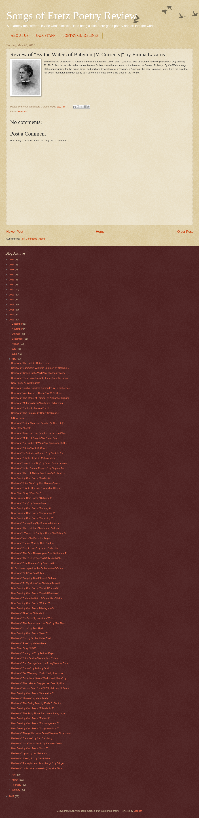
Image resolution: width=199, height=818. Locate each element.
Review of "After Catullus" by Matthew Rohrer (34, 658)
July (14, 348)
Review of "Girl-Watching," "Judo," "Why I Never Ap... (38, 673)
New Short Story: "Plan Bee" (26, 493)
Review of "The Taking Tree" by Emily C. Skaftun (36, 703)
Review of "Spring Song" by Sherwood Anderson (36, 523)
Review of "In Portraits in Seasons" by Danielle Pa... (38, 453)
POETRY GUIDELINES (81, 35)
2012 (12, 796)
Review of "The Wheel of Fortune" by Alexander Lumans (40, 398)
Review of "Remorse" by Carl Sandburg (31, 738)
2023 (12, 269)
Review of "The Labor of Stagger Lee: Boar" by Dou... (38, 683)
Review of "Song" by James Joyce (28, 503)
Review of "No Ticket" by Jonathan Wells (32, 618)
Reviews (22, 111)
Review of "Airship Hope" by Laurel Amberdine (35, 548)
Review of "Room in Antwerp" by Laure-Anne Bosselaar (39, 378)
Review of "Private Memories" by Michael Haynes (36, 488)
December (17, 323)
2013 (12, 319)
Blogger (138, 810)
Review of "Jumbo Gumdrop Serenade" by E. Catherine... (41, 388)
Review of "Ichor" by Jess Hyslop (28, 628)
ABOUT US (20, 35)
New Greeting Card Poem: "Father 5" (30, 718)
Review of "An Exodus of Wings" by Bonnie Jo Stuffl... (39, 443)
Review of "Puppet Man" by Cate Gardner (32, 543)
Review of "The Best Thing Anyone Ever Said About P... (39, 553)
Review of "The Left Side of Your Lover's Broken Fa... (38, 473)
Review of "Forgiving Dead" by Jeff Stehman (34, 578)
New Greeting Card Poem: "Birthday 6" (31, 508)
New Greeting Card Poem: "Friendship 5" (32, 708)
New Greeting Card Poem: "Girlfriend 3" (31, 498)
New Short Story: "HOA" (23, 648)
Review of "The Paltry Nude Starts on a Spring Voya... (39, 713)
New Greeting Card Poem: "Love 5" (29, 633)
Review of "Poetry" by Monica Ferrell (30, 408)
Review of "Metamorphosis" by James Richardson (37, 403)
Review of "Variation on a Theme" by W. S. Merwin (37, 393)
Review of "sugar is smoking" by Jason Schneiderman (39, 463)
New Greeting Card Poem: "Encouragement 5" (35, 723)
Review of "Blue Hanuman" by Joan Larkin (33, 563)
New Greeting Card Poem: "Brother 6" (30, 478)
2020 (12, 284)
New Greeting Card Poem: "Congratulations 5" (35, 728)
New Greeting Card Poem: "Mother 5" (30, 603)
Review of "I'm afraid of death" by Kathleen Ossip (36, 743)
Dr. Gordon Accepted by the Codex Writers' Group (37, 568)
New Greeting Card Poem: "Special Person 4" (34, 593)
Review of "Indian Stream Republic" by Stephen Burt (38, 468)
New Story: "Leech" (21, 428)
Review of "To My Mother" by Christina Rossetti (35, 583)
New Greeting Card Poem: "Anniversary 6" (33, 513)
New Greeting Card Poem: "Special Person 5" (34, 588)
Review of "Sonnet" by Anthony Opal (30, 668)
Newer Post (14, 231)
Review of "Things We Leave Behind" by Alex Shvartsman (41, 733)
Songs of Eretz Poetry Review (71, 16)
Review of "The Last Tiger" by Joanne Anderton (35, 528)
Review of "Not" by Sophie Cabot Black (31, 638)
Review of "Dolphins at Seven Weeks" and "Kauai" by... (39, 678)
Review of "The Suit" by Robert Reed (30, 363)
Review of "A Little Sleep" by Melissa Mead (33, 458)
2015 (12, 309)
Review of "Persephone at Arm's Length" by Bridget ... (39, 763)
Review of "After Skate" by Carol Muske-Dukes (35, 483)
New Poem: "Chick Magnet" (25, 383)
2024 (12, 264)
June (15, 353)
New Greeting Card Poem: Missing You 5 (32, 608)
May (14, 359)
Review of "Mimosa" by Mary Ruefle (29, 698)
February (17, 784)
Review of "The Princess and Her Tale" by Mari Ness (38, 623)
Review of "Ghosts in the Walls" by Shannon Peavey (38, 373)
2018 (12, 294)
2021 (12, 279)
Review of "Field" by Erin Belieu (27, 573)
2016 (12, 304)
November (17, 328)
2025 (12, 259)
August (16, 344)
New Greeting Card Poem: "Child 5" (29, 748)
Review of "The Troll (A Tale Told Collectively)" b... (36, 558)
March (15, 779)
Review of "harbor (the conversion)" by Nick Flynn (36, 768)
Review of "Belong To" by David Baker (30, 758)
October (16, 333)
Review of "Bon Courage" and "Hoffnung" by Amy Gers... (40, 663)
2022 (12, 274)
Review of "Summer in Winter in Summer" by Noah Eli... (40, 368)
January (16, 789)
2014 (12, 314)
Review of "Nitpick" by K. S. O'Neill (29, 448)
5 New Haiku (17, 418)
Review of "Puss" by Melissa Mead (29, 643)
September (18, 338)
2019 (12, 289)
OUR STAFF (45, 35)
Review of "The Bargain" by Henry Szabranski (35, 413)
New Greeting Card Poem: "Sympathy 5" (32, 518)
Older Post (185, 231)
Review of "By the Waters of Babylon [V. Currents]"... (38, 423)
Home (100, 231)
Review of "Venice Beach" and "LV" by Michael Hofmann (40, 688)
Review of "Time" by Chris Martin (28, 613)
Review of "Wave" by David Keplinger (30, 538)
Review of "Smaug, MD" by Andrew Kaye (32, 653)
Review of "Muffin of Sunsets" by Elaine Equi (34, 438)
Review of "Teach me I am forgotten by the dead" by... (39, 433)
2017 (12, 299)
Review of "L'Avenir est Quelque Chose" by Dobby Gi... (39, 533)
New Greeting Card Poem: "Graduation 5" (32, 693)
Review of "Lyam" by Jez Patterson (29, 753)
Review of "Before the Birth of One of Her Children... (38, 598)
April (14, 774)
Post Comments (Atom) (33, 238)
